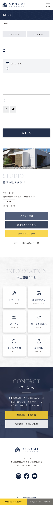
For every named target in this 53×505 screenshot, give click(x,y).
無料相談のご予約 (26, 238)
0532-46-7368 (29, 248)
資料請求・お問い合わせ (26, 429)
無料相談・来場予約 (27, 420)
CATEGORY (38, 34)
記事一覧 (26, 134)
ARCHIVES (14, 34)
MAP (9, 205)
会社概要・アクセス (27, 229)
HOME (5, 23)
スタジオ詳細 (26, 221)
